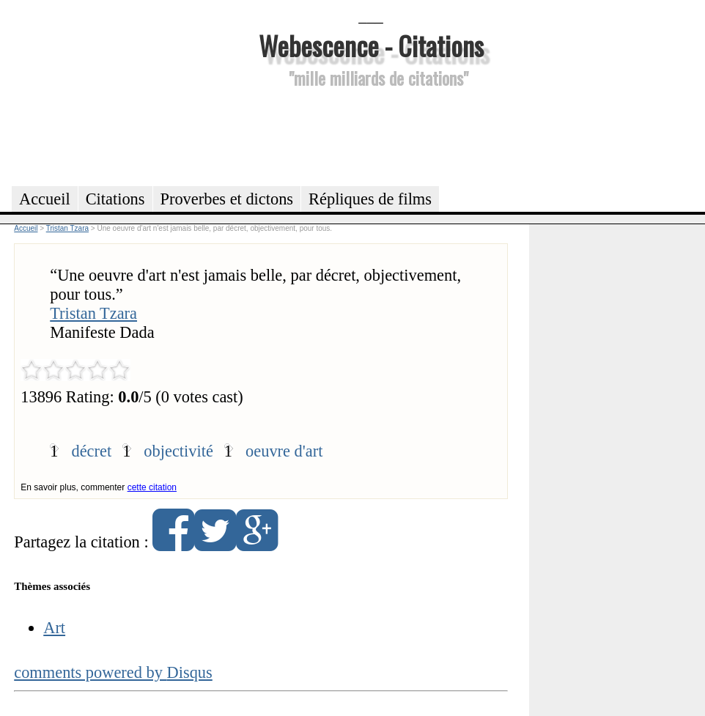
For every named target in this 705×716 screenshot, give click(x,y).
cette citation (152, 487)
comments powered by (113, 672)
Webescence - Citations (371, 45)
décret (91, 451)
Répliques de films (370, 199)
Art (54, 628)
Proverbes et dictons (227, 199)
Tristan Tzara (93, 313)
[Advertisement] (371, 135)
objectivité (178, 451)
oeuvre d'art (284, 451)
